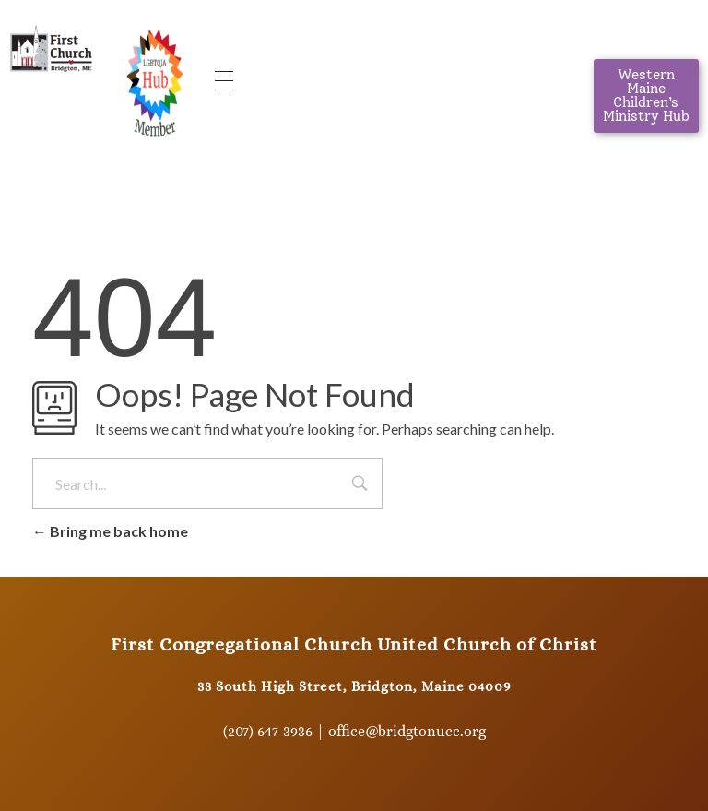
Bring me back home (110, 531)
